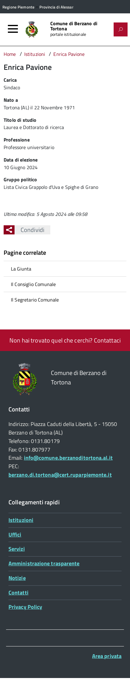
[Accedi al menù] (13, 29)
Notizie (17, 578)
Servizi (16, 549)
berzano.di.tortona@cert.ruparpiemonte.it (60, 475)
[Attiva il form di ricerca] (121, 29)
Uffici (15, 534)
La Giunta (21, 268)
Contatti (18, 592)
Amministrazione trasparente (43, 563)
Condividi (29, 229)
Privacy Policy (25, 607)
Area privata (107, 656)
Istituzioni (20, 520)
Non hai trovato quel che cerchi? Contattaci (65, 340)
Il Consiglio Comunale (33, 284)
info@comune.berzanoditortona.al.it (68, 458)
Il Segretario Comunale (35, 299)
